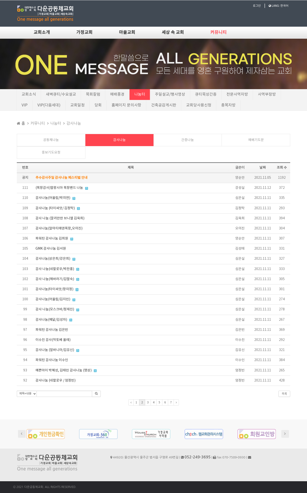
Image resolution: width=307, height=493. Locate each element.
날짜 (263, 168)
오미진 (240, 228)
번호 (25, 168)
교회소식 (29, 94)
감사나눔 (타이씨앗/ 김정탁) (55, 208)
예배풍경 (117, 94)
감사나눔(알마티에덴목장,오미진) (59, 228)
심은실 (240, 198)
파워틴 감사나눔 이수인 (51, 360)
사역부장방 (267, 94)
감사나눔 (73, 123)
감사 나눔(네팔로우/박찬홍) (54, 269)
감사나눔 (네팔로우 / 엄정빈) (55, 380)
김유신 (240, 350)
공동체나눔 (51, 140)
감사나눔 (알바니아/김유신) (54, 350)
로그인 (257, 5)
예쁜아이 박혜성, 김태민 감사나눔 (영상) (63, 370)
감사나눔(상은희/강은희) (52, 259)
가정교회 (84, 32)
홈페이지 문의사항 (126, 105)
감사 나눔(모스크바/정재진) (54, 309)
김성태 (240, 249)
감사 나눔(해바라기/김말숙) (54, 279)
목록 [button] (284, 393)
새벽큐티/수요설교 (61, 94)
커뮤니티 (218, 32)
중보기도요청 (51, 152)
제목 (131, 168)
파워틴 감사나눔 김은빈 (51, 330)
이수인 (240, 360)
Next (285, 434)
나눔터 (139, 94)
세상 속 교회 (173, 32)
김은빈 (240, 330)
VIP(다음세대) (48, 105)
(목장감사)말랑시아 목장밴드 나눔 (59, 188)
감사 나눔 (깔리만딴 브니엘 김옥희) (59, 218)
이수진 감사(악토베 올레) (53, 340)
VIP (25, 105)
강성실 (240, 188)
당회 (98, 105)
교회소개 (42, 32)
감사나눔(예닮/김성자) (51, 320)
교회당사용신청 (198, 105)
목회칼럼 (93, 94)
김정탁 (240, 208)
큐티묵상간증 (206, 94)
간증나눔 (187, 140)
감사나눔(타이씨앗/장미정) (54, 289)
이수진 (240, 340)
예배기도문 (256, 140)
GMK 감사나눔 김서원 (50, 249)
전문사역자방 (237, 94)
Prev (22, 434)
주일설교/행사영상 (170, 94)
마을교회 (127, 32)
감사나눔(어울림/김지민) (52, 299)
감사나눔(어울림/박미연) (52, 198)
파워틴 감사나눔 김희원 (51, 238)
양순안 (240, 178)
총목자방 (228, 105)
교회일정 (77, 105)
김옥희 (240, 218)
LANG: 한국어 (278, 5)
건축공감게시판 (163, 105)
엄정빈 (240, 370)
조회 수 (282, 168)
